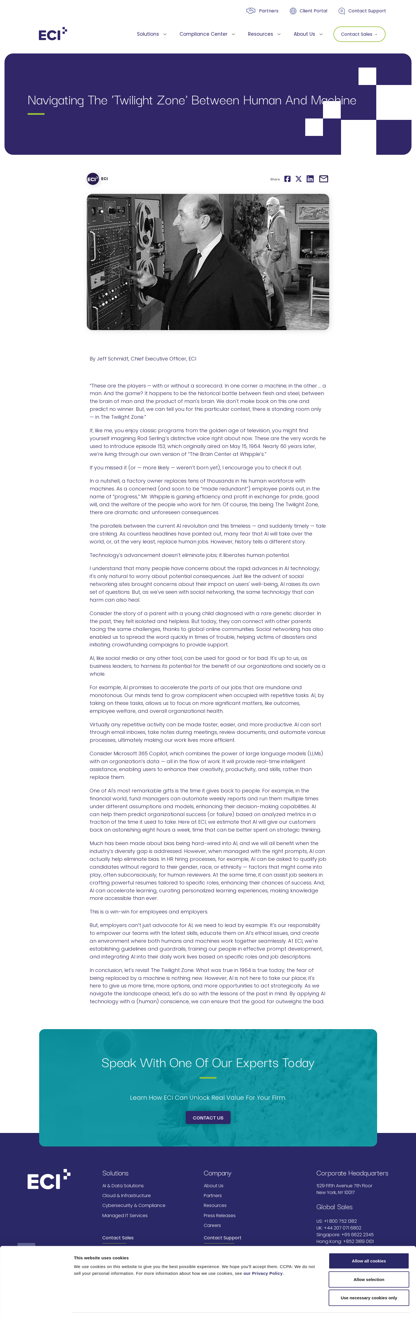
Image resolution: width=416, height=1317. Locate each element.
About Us (214, 1185)
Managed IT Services (125, 1215)
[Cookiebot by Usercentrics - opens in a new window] (36, 1306)
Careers (212, 1225)
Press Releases (220, 1215)
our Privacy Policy (263, 1255)
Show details (319, 1305)
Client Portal (313, 11)
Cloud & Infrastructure (126, 1195)
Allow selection (368, 1261)
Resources (215, 1205)
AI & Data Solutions (123, 1185)
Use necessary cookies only (369, 1280)
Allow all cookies (369, 1243)
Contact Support (367, 11)
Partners (268, 11)
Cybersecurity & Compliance (133, 1205)
